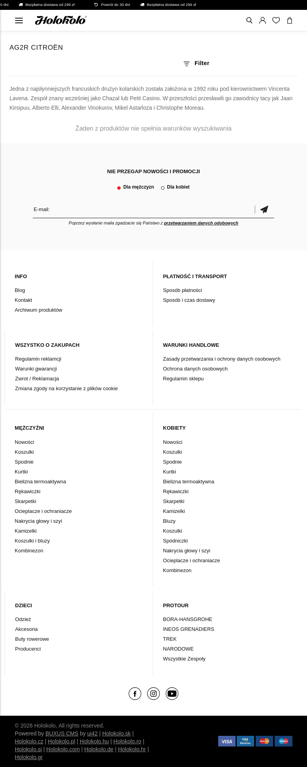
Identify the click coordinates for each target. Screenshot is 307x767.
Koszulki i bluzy (32, 541)
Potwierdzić (264, 209)
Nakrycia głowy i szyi (38, 521)
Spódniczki (175, 541)
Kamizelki (26, 531)
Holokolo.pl (61, 741)
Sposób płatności (182, 290)
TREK (170, 639)
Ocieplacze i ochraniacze (43, 511)
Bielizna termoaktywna (40, 482)
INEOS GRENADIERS (188, 629)
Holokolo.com (63, 749)
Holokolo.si (28, 749)
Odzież (23, 619)
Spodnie (24, 462)
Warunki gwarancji (36, 369)
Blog (20, 290)
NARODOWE (178, 649)
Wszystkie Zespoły (184, 659)
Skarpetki (25, 501)
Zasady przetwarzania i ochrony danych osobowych (222, 359)
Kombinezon (29, 551)
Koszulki (24, 452)
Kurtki (21, 472)
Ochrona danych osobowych (195, 369)
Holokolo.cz (29, 741)
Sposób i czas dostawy (189, 300)
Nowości (24, 442)
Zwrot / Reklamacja (37, 379)
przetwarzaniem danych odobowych (201, 223)
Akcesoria (26, 629)
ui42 (92, 733)
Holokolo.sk (116, 733)
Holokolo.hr (132, 749)
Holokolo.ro (127, 741)
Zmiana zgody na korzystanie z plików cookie (66, 388)
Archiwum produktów (38, 310)
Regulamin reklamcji (38, 359)
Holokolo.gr (29, 757)
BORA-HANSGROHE (187, 619)
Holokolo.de (99, 749)
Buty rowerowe (32, 639)
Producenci (28, 649)
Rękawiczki (27, 491)
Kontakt (23, 300)
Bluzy (169, 521)
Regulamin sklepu (183, 379)
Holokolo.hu (94, 741)
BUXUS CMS (61, 733)
